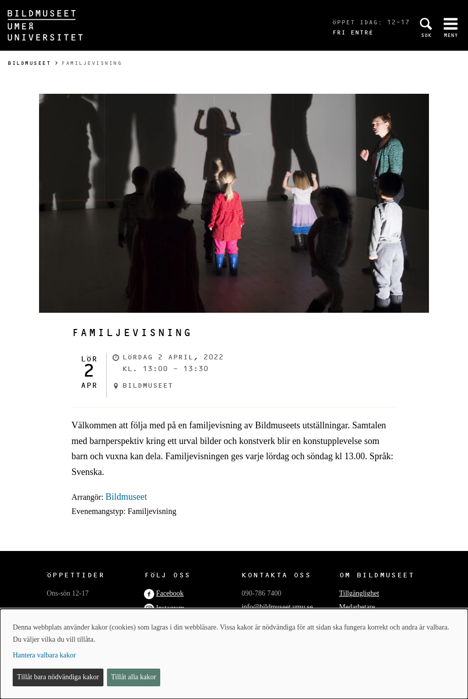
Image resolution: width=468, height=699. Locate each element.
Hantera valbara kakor (44, 655)
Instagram (170, 608)
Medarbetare (357, 607)
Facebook (170, 593)
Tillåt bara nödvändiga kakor (58, 677)
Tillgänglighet (359, 593)
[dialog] (234, 654)
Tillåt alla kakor (133, 677)
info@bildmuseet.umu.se (276, 607)
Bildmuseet (29, 63)
